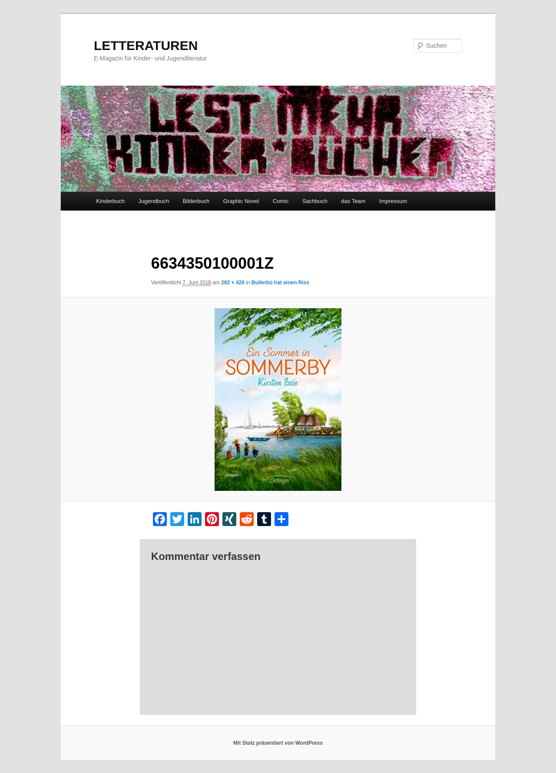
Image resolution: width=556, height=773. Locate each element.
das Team (353, 201)
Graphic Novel (241, 201)
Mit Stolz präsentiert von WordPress (278, 743)
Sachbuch (315, 201)
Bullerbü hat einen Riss (280, 283)
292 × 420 (233, 283)
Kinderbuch (110, 201)
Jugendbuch (153, 201)
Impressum (393, 201)
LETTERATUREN (146, 45)
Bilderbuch (196, 201)
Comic (281, 201)
